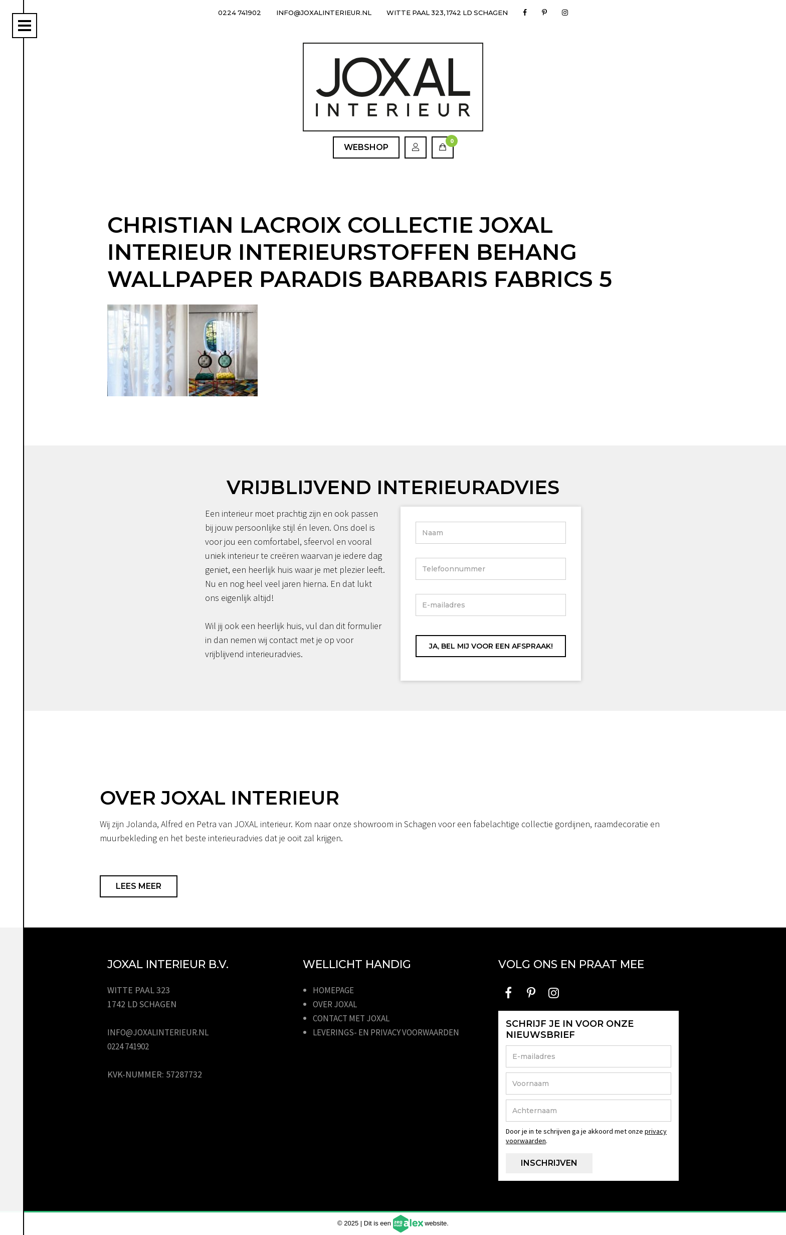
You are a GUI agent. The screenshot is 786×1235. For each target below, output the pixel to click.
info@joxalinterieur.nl (319, 12)
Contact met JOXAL (354, 1018)
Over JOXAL (336, 1004)
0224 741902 (229, 12)
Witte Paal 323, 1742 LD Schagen (453, 12)
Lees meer (138, 886)
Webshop (366, 147)
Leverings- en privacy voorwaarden (391, 1032)
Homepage (335, 990)
